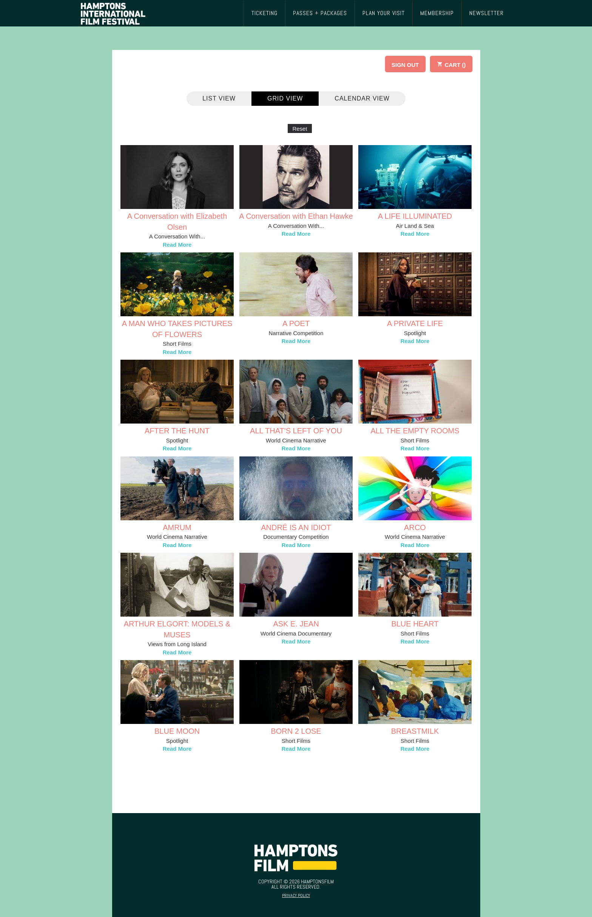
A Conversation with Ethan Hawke (296, 216)
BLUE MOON (177, 731)
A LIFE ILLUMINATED (415, 216)
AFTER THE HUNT (177, 431)
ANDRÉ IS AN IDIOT (296, 527)
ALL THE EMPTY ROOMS (414, 431)
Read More (177, 244)
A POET (296, 323)
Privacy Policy (296, 895)
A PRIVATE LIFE (415, 323)
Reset (299, 128)
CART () (451, 63)
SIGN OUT (405, 65)
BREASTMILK (415, 731)
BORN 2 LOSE (296, 731)
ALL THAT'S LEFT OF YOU (296, 431)
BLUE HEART (414, 624)
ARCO (415, 527)
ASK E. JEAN (296, 624)
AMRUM (177, 527)
